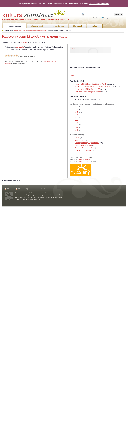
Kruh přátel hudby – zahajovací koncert (88, 92)
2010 (76, 125)
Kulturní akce (79, 140)
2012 (76, 120)
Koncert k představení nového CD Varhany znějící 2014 (93, 86)
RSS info (97, 18)
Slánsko (60, 197)
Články (77, 138)
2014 (76, 114)
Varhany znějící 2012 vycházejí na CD (87, 89)
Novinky (89, 18)
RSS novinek (10, 189)
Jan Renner (26, 197)
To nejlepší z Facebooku (83, 150)
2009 (76, 127)
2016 (76, 109)
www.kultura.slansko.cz (99, 3)
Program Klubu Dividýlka (83, 145)
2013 (76, 117)
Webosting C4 (40, 197)
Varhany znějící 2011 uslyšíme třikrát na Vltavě (90, 84)
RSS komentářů (22, 189)
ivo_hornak (51, 195)
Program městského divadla (84, 148)
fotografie (20, 47)
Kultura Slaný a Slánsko (20, 30)
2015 (76, 112)
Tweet (72, 75)
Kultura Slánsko (77, 49)
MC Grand (77, 26)
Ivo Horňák (24, 42)
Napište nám (60, 195)
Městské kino (58, 26)
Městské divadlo (37, 26)
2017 (76, 107)
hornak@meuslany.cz (35, 195)
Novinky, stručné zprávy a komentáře (37, 30)
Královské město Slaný (83, 161)
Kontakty (94, 26)
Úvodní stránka (15, 26)
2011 (76, 122)
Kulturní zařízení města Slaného (39, 193)
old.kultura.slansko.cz (43, 189)
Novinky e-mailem (108, 18)
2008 (76, 130)
